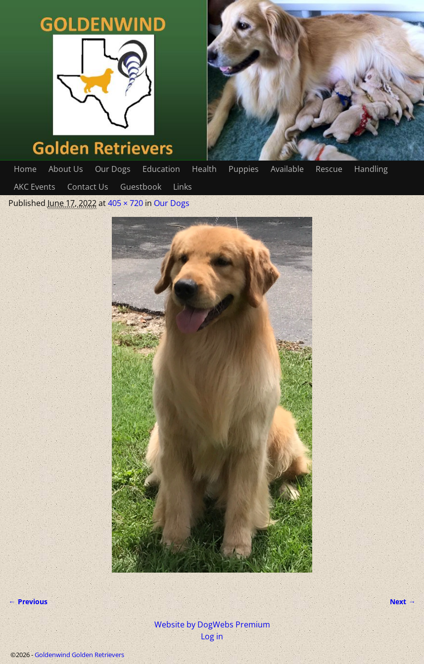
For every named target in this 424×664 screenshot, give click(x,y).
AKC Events (34, 186)
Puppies (244, 169)
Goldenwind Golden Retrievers (79, 654)
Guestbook (140, 186)
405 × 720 (125, 203)
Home (25, 169)
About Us (65, 169)
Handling (371, 169)
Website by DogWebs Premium (212, 624)
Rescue (329, 169)
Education (161, 169)
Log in (212, 636)
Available (287, 169)
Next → (402, 601)
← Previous (27, 601)
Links (182, 186)
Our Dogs (113, 169)
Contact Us (87, 186)
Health (204, 169)
